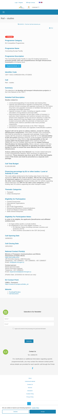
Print (51, 28)
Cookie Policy (35, 408)
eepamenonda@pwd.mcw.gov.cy (20, 272)
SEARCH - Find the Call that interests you (29, 24)
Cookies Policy (30, 393)
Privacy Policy (30, 397)
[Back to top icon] (29, 404)
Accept (43, 411)
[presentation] (17, 334)
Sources (30, 387)
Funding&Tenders (15, 292)
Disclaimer (30, 390)
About (30, 378)
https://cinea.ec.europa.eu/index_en (17, 284)
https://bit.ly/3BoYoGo (12, 257)
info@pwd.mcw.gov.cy (17, 262)
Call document (14, 294)
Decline (15, 411)
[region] (29, 410)
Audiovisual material (30, 381)
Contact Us (30, 384)
